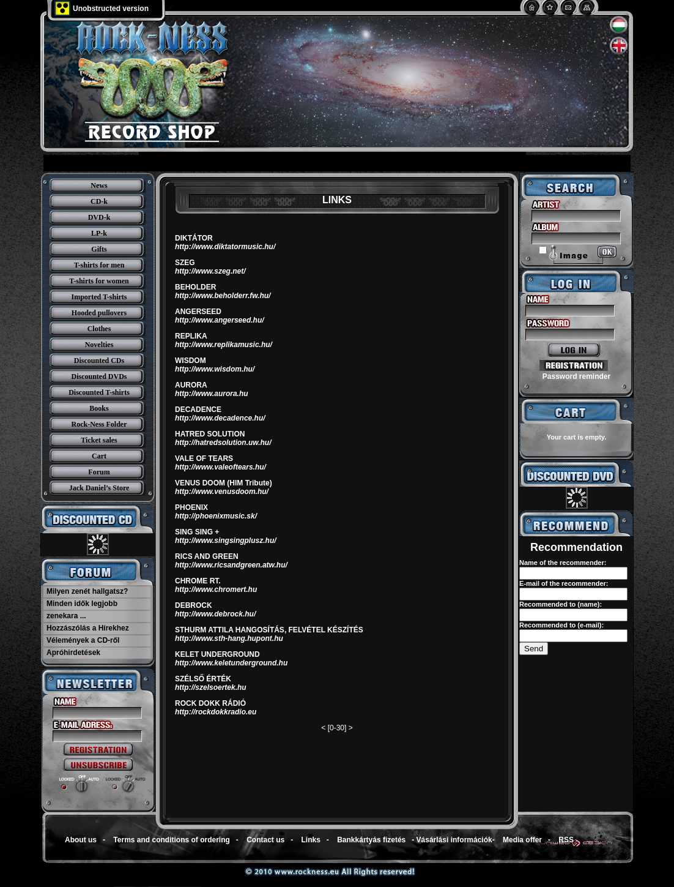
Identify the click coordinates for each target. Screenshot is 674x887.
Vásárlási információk (454, 840)
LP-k (99, 233)
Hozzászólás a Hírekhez (87, 628)
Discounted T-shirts (99, 392)
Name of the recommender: (562, 562)
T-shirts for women (98, 281)
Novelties (99, 344)
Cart (99, 456)
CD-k (99, 201)
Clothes (99, 328)
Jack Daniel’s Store (99, 488)
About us (81, 840)
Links (311, 840)
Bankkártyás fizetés (371, 840)
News (99, 185)
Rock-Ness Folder (99, 424)
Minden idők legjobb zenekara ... (81, 609)
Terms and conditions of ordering (171, 840)
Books (98, 408)
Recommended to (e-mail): (561, 625)
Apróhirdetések (73, 652)
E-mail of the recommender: (563, 583)
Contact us (265, 840)
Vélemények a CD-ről (82, 640)
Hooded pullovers (99, 313)
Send (533, 648)
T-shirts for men (99, 265)
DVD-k (99, 217)
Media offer (522, 840)
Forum (98, 472)
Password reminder (576, 376)
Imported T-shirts (99, 297)
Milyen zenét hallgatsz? (87, 591)
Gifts (98, 249)
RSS (566, 840)
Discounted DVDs (99, 376)
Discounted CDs (99, 360)
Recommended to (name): (560, 604)
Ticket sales (99, 440)
